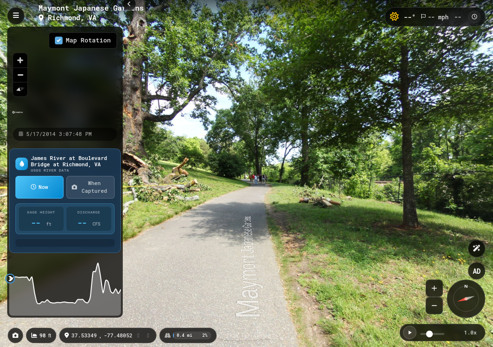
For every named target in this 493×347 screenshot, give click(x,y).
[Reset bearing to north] (20, 89)
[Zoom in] (20, 60)
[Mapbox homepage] (17, 116)
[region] (65, 76)
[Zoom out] (20, 74)
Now (39, 186)
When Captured (89, 187)
